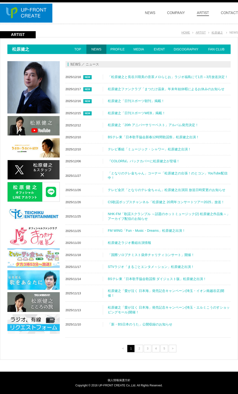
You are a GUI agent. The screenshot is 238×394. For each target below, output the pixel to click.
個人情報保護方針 (119, 380)
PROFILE (117, 49)
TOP (77, 49)
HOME (185, 32)
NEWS (96, 49)
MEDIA (139, 49)
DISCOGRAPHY (186, 49)
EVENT (159, 49)
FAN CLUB (216, 49)
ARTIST (201, 32)
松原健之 (217, 32)
